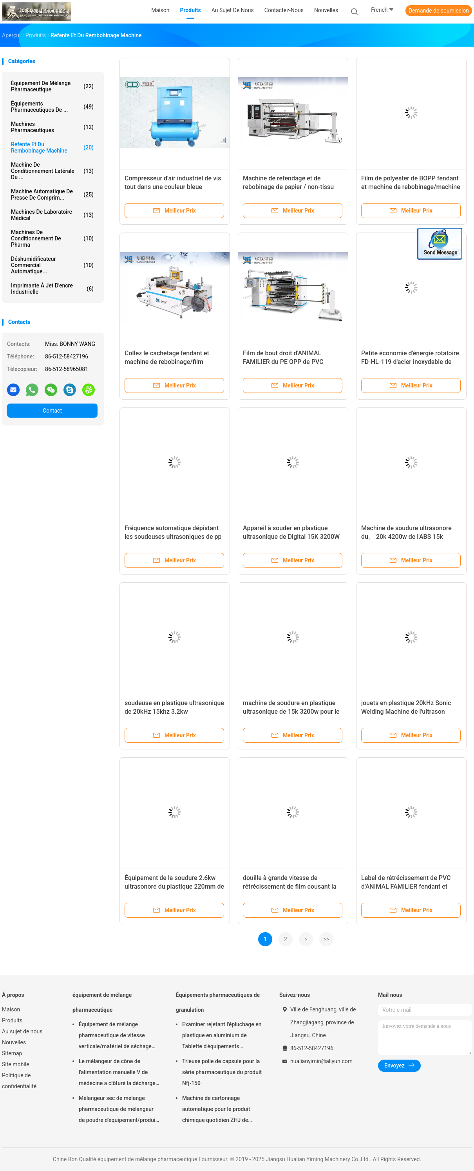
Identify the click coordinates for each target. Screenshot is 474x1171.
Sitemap (12, 1053)
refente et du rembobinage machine (52, 147)
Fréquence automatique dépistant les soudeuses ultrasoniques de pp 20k (173, 536)
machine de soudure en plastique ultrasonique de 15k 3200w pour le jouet (291, 711)
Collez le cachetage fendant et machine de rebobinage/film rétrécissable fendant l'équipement (173, 361)
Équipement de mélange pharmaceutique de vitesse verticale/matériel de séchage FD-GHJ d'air (115, 1036)
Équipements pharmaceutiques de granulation (218, 1002)
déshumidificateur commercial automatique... (52, 265)
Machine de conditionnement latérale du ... (52, 171)
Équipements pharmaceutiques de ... (52, 106)
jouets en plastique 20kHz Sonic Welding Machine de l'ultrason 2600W (406, 711)
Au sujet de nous (22, 1031)
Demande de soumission (439, 10)
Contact (52, 410)
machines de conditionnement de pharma (52, 238)
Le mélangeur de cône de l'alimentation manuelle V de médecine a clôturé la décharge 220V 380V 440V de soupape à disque (117, 1073)
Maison (11, 1009)
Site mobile (15, 1064)
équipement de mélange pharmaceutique (52, 86)
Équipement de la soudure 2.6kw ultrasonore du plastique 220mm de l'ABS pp (174, 886)
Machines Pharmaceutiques (52, 127)
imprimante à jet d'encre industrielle (52, 288)
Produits (12, 1020)
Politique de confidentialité (19, 1080)
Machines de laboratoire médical (52, 215)
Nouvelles (14, 1042)
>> (326, 939)
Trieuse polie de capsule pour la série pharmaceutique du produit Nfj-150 (222, 1072)
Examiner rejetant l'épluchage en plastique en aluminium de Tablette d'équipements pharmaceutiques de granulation (222, 1036)
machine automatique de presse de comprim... (52, 194)
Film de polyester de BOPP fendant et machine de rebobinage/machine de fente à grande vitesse (410, 187)
